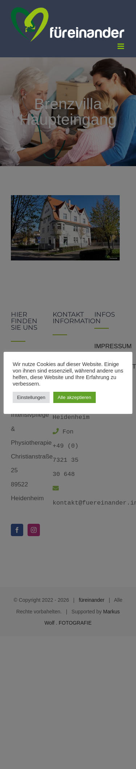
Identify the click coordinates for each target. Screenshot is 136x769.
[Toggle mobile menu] (121, 46)
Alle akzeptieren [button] (74, 397)
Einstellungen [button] (31, 397)
